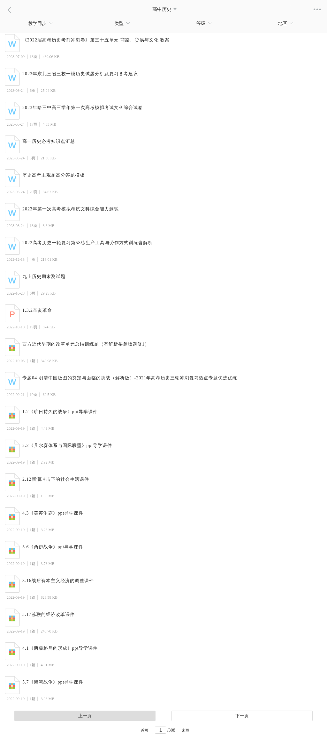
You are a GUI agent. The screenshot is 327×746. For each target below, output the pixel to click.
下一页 (242, 715)
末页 (185, 730)
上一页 (85, 715)
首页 (144, 730)
